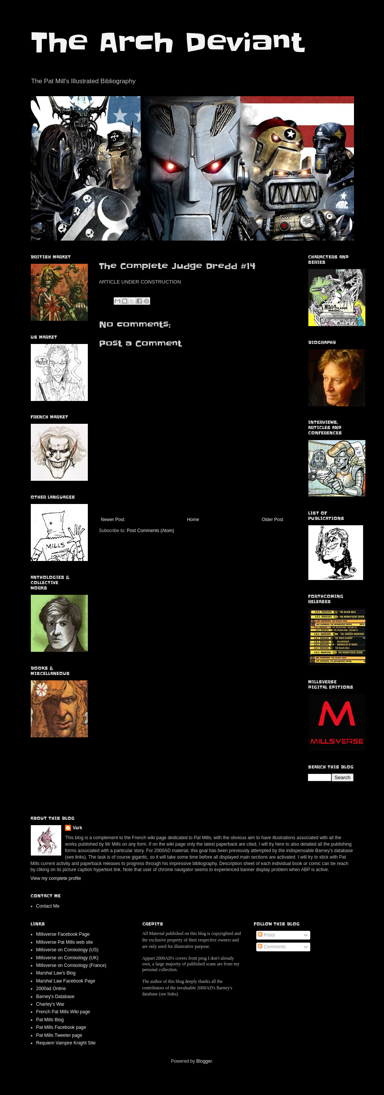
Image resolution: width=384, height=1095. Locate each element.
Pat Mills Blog (50, 1019)
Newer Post (112, 519)
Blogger (204, 1061)
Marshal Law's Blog (56, 973)
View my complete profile (55, 878)
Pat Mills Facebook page (61, 1027)
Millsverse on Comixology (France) (71, 965)
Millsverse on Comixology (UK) (67, 957)
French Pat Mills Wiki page (63, 1011)
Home (193, 519)
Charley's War (50, 1004)
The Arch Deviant (167, 42)
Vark (77, 827)
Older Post (272, 519)
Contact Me (47, 906)
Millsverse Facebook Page (63, 934)
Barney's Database (55, 996)
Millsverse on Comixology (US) (67, 949)
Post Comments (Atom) (150, 530)
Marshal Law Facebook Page (65, 981)
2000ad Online (51, 988)
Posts (266, 935)
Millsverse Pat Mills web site (64, 942)
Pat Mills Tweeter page (59, 1035)
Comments (272, 946)
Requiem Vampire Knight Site (66, 1043)
